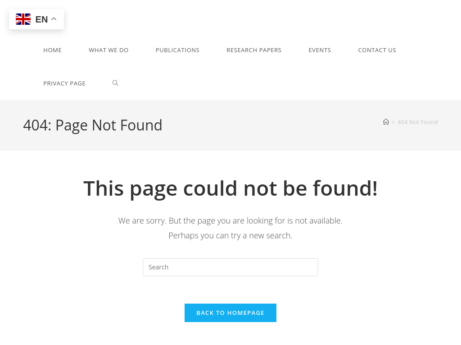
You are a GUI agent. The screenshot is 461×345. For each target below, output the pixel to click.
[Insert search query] (230, 267)
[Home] (386, 122)
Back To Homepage (230, 313)
